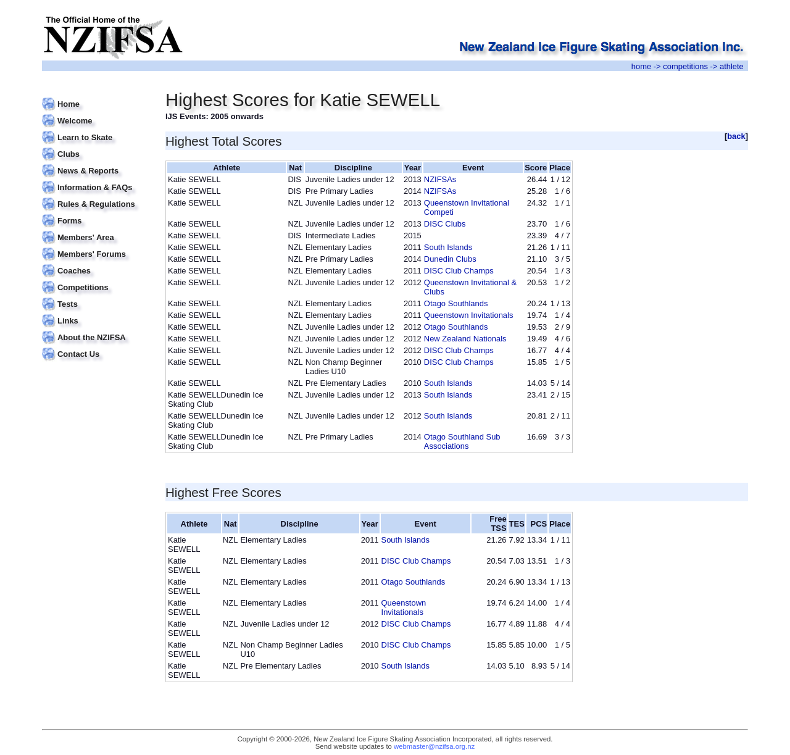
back (736, 136)
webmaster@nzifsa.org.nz (434, 746)
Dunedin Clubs (450, 259)
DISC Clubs (445, 223)
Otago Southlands (456, 303)
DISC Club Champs (459, 270)
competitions (685, 66)
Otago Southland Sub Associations (462, 441)
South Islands (448, 247)
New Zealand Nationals (465, 338)
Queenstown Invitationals (469, 315)
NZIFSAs (440, 179)
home (641, 66)
